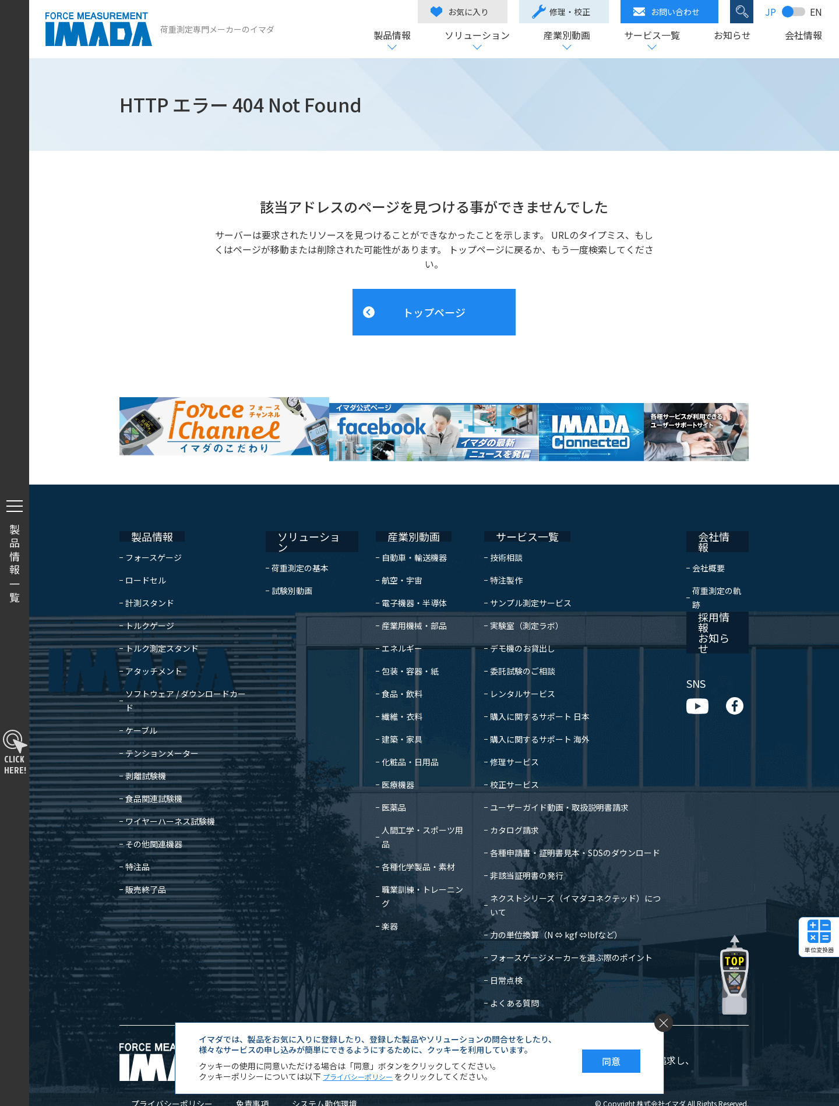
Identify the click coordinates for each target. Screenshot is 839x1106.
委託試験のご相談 (514, 648)
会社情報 (803, 36)
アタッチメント (153, 648)
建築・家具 (388, 716)
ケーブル (141, 693)
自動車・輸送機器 (400, 534)
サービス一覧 (651, 36)
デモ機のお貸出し (514, 625)
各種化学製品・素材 (405, 830)
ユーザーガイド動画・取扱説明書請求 (550, 784)
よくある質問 (505, 966)
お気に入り (459, 11)
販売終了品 (145, 852)
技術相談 (497, 534)
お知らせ (731, 36)
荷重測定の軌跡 (720, 557)
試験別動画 (297, 557)
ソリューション (476, 36)
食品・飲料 (388, 671)
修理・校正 (560, 12)
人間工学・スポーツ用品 (413, 807)
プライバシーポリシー (160, 1067)
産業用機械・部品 (400, 603)
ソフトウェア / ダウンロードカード (189, 671)
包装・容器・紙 (396, 648)
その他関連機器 (153, 807)
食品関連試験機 (153, 762)
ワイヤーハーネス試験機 (170, 784)
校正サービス (505, 762)
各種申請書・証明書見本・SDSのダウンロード (566, 830)
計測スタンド (149, 580)
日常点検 (497, 943)
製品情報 (391, 36)
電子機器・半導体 (400, 580)
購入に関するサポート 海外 (531, 716)
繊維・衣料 (388, 693)
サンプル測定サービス (522, 580)
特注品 (137, 830)
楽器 (376, 875)
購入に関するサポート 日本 (531, 693)
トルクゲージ (149, 603)
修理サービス (505, 739)
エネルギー (388, 625)
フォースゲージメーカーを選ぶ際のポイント (562, 921)
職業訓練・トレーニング (413, 852)
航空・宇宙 (388, 557)
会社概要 (708, 534)
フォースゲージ (153, 534)
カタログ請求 (505, 807)
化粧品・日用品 (396, 739)
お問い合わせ (666, 11)
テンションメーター (162, 716)
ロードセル (145, 557)
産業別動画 (566, 36)
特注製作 (497, 557)
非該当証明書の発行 (518, 852)
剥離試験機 (145, 739)
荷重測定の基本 (305, 534)
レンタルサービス (514, 671)
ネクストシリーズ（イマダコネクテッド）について (574, 875)
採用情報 (707, 583)
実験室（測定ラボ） (518, 603)
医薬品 (380, 784)
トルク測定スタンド (162, 625)
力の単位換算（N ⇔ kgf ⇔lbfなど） (547, 898)
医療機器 (384, 762)
